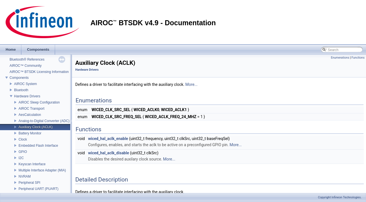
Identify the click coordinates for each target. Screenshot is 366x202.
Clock (23, 139)
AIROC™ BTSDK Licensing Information (39, 72)
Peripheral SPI (29, 183)
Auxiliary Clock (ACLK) (36, 127)
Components (19, 78)
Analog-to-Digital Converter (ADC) (44, 121)
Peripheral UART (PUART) (38, 189)
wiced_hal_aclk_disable (108, 153)
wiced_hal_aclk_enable (108, 138)
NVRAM (25, 176)
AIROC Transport (31, 109)
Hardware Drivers (27, 96)
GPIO (23, 152)
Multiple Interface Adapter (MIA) (42, 170)
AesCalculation (30, 115)
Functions (358, 57)
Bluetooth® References (27, 59)
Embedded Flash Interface (38, 146)
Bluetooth (21, 90)
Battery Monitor (30, 133)
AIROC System (25, 84)
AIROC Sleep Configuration (39, 102)
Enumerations (340, 57)
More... (191, 84)
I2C (21, 158)
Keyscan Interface (32, 164)
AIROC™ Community (26, 66)
